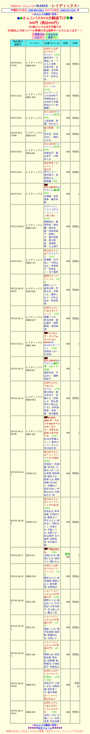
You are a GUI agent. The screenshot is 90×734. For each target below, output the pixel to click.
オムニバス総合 (42, 14)
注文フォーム (45, 728)
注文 (54, 14)
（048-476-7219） (68, 10)
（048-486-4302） (36, 10)
